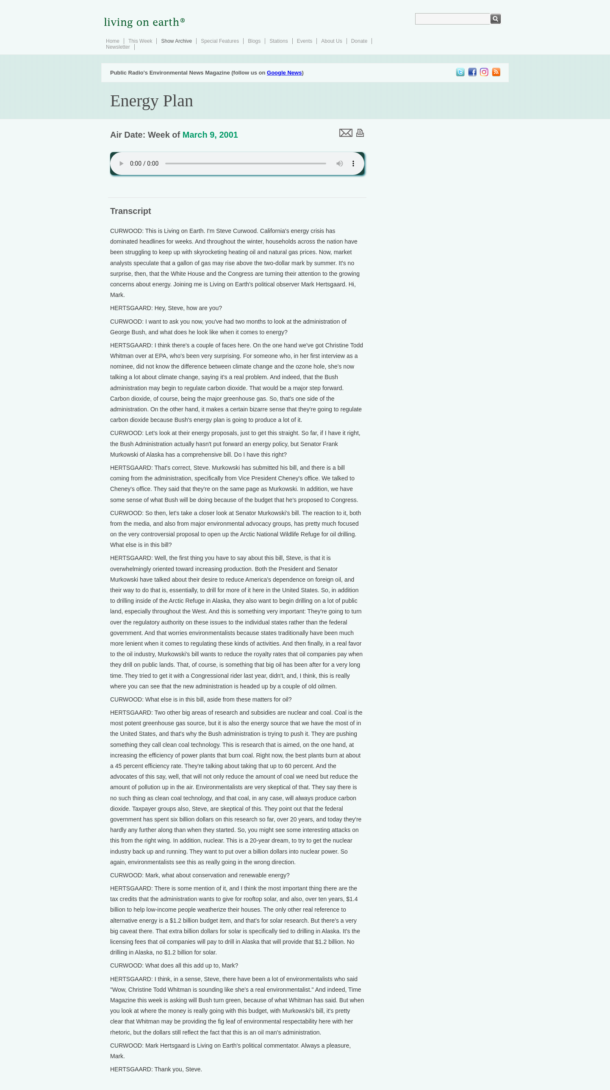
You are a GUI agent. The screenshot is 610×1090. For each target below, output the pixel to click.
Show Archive (176, 41)
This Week (140, 41)
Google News (284, 72)
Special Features (220, 41)
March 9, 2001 (210, 134)
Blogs (254, 41)
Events (305, 41)
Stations (278, 41)
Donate (359, 41)
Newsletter (118, 47)
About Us (331, 41)
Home (112, 41)
